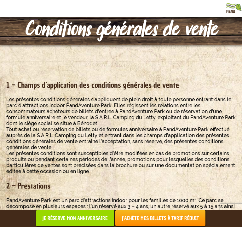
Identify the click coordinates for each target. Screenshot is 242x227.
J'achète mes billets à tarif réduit (160, 218)
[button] (9, 220)
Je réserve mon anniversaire (75, 218)
